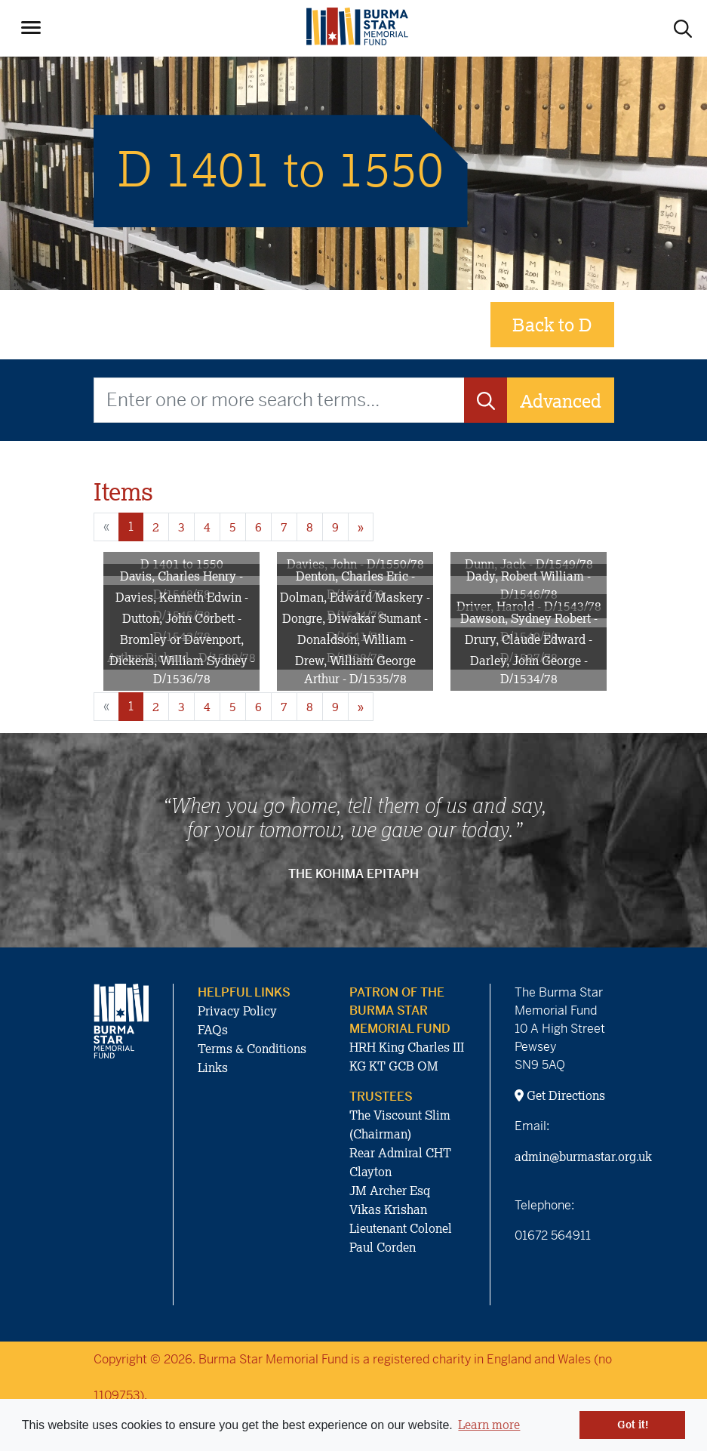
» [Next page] (361, 527)
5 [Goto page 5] (232, 527)
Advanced (560, 400)
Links (213, 1067)
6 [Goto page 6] (258, 527)
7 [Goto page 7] (284, 527)
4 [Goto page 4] (207, 527)
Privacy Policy (237, 1011)
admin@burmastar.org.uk (583, 1156)
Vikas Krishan (388, 1209)
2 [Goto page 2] (155, 527)
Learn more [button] (489, 1424)
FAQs (213, 1029)
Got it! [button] (632, 1424)
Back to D (552, 324)
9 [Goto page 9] (335, 527)
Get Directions (560, 1095)
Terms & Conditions (252, 1048)
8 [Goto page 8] (309, 527)
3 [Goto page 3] (181, 527)
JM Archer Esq (389, 1190)
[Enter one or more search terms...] (279, 400)
